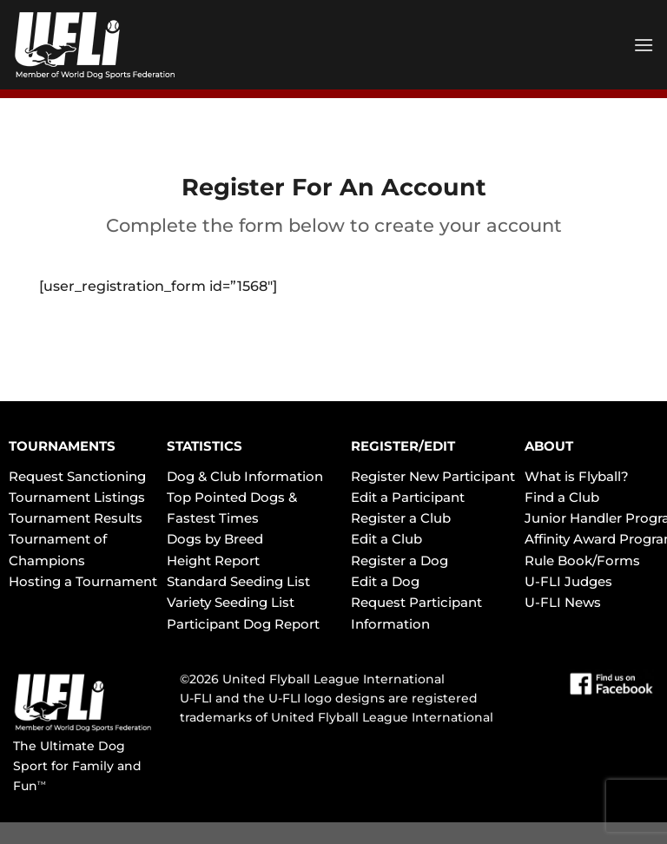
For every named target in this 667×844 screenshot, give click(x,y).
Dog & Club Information (245, 476)
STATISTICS (204, 446)
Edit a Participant (408, 497)
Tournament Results (75, 518)
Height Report (213, 560)
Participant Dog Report (243, 624)
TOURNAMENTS (62, 446)
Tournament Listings (77, 497)
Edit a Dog (385, 581)
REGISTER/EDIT (403, 446)
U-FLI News (563, 602)
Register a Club (401, 518)
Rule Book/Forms (582, 560)
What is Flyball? (577, 476)
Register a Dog (399, 560)
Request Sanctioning (77, 476)
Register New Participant (433, 476)
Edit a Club (386, 539)
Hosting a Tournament (83, 581)
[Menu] (643, 44)
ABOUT (549, 446)
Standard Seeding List (238, 581)
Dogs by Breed (215, 539)
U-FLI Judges (568, 581)
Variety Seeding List (230, 602)
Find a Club (562, 497)
